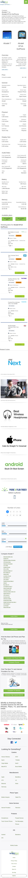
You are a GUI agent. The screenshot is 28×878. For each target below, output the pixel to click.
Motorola (3, 783)
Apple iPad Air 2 (7, 593)
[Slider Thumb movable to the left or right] (7, 526)
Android (3, 834)
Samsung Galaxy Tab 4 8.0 (9, 591)
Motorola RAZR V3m (8, 556)
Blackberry (18, 834)
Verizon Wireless (5, 756)
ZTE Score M (6, 595)
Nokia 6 (5, 583)
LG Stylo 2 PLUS (7, 576)
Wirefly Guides (14, 845)
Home (14, 857)
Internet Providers (5, 807)
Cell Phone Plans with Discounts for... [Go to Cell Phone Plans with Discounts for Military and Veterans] (8, 400)
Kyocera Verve (6, 597)
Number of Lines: (14, 508)
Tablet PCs (18, 797)
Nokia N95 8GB (6, 607)
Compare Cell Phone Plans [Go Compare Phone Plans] (14, 658)
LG (16, 780)
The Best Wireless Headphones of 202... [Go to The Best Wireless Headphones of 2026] (9, 426)
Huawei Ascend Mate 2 (8, 581)
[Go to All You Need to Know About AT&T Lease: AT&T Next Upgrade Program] (14, 362)
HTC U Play (6, 569)
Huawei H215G (6, 567)
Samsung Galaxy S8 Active (9, 560)
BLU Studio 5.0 (6, 572)
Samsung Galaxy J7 (7, 570)
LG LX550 (5, 565)
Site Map (14, 872)
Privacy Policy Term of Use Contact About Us (14, 865)
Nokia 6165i (6, 574)
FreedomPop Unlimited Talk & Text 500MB (14, 303)
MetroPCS (4, 766)
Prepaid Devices (19, 818)
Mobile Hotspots (5, 797)
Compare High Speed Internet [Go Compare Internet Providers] (14, 695)
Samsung (3, 786)
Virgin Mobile (4, 763)
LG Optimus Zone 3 (7, 586)
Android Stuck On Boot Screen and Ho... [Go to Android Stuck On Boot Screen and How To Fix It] (9, 478)
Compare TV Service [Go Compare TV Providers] (14, 690)
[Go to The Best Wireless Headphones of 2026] (14, 414)
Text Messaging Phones (19, 823)
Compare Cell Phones (5, 4)
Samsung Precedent (7, 563)
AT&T (16, 756)
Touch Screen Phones (7, 821)
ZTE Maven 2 (6, 577)
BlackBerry (18, 777)
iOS (2, 837)
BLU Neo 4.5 (6, 584)
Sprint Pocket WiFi (7, 588)
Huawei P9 (5, 558)
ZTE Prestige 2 (6, 603)
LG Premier (6, 605)
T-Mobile (17, 760)
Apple (2, 777)
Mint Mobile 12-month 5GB (13, 233)
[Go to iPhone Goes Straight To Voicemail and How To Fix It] (14, 441)
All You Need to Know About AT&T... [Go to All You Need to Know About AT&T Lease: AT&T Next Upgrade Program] (8, 374)
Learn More (14, 616)
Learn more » (5, 69)
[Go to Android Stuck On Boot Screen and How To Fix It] (14, 467)
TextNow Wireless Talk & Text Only (13, 279)
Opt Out (14, 875)
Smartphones (4, 818)
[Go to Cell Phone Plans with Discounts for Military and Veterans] (14, 388)
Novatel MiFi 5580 (7, 600)
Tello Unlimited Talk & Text (13, 256)
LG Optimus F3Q (7, 589)
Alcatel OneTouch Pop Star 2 (9, 602)
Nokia (16, 783)
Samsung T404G (7, 598)
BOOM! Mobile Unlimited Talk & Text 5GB (13, 327)
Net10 (16, 763)
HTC (2, 780)
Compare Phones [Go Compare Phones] (14, 662)
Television (17, 807)
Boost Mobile (18, 766)
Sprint (2, 760)
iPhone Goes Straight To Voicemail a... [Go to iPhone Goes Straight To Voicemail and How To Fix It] (8, 452)
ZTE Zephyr (6, 579)
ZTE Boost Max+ (7, 562)
